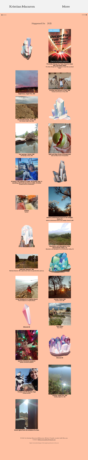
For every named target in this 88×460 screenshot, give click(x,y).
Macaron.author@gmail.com (46, 440)
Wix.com (65, 438)
